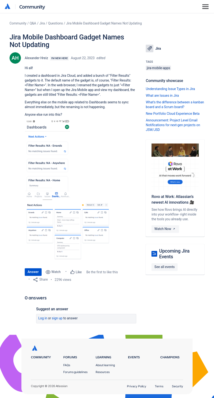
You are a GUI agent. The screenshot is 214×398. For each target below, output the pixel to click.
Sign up (57, 318)
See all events (164, 267)
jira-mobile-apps (158, 68)
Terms (159, 386)
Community (32, 6)
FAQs (66, 365)
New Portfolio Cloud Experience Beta (172, 113)
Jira (42, 23)
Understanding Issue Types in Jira (170, 89)
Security (177, 386)
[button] (47, 160)
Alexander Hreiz (36, 58)
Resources (103, 372)
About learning (105, 365)
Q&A (33, 23)
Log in (42, 318)
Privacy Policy (136, 386)
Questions (55, 23)
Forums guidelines (75, 372)
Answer (33, 272)
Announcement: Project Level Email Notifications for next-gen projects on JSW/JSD (173, 125)
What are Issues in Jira (162, 95)
